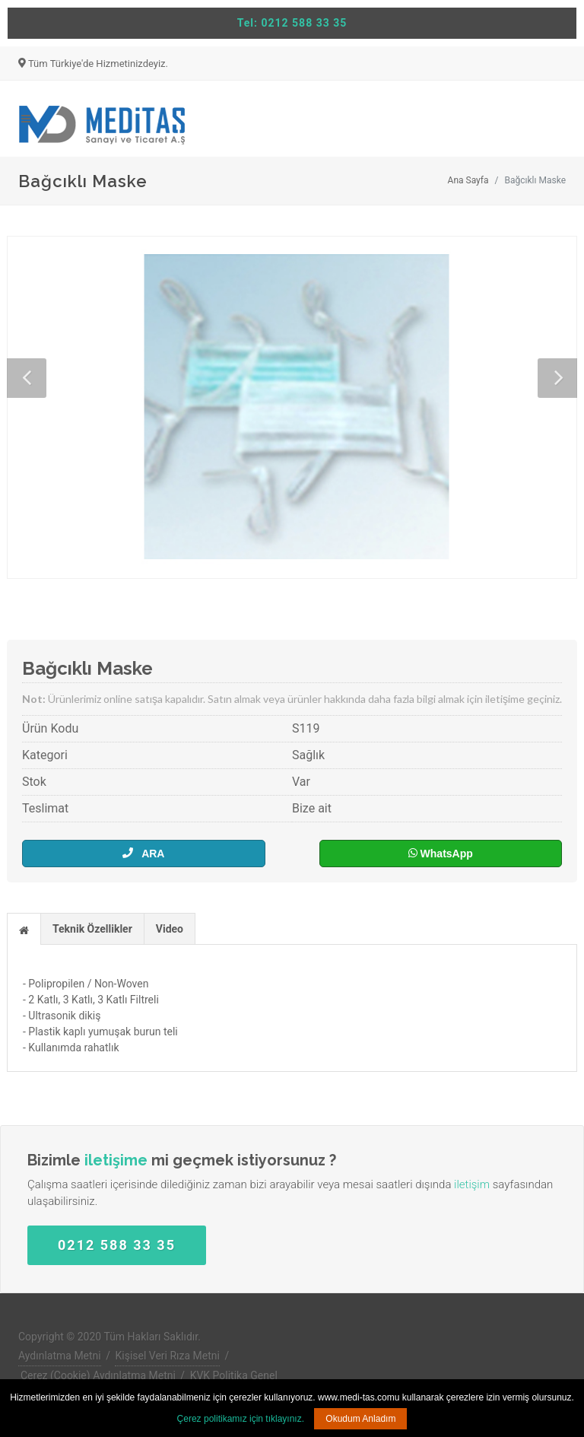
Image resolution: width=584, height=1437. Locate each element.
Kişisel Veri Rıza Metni (167, 1356)
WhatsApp (440, 853)
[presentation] (24, 929)
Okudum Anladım (360, 1418)
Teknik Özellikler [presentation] (92, 929)
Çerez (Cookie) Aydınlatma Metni (98, 1375)
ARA (143, 853)
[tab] (24, 928)
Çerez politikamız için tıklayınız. (240, 1418)
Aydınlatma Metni (59, 1356)
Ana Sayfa (468, 180)
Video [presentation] (169, 929)
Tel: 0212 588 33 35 (292, 23)
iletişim (472, 1184)
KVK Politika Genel (234, 1375)
